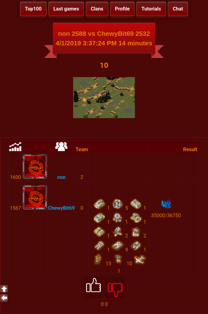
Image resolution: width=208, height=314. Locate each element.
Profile (122, 9)
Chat (178, 9)
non (61, 177)
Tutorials (151, 9)
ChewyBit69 (61, 208)
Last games (66, 9)
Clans (97, 9)
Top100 (33, 9)
